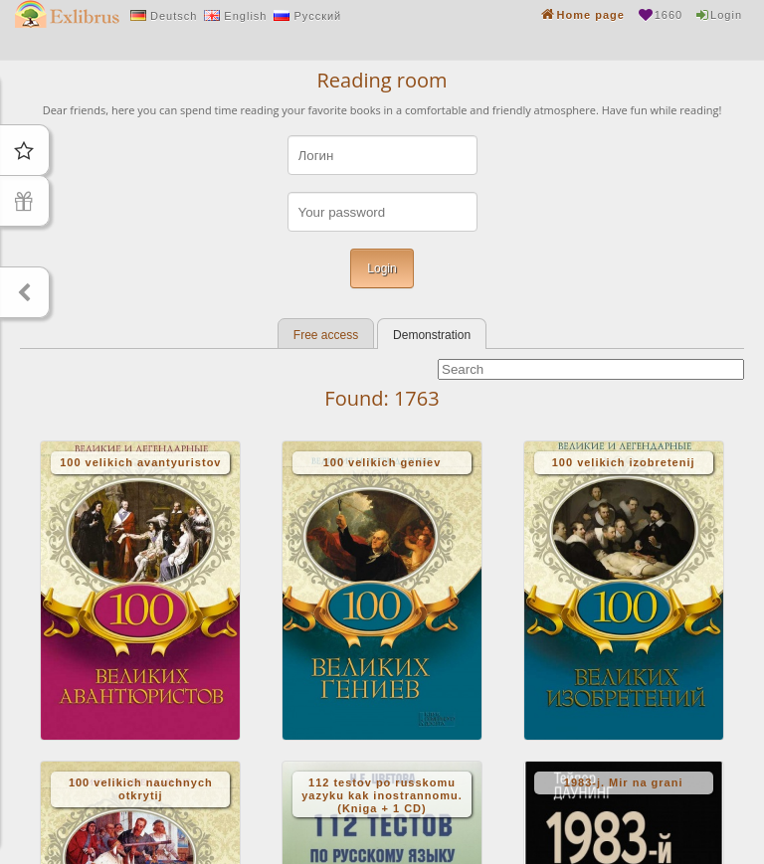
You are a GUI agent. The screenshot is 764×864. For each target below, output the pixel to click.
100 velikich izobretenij (623, 462)
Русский (317, 16)
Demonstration (432, 335)
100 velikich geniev (382, 462)
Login (726, 15)
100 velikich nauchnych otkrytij (141, 789)
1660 (668, 15)
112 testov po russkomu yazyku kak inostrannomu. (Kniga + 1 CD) (382, 795)
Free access (325, 335)
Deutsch (173, 16)
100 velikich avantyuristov (140, 462)
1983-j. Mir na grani (623, 782)
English (245, 16)
